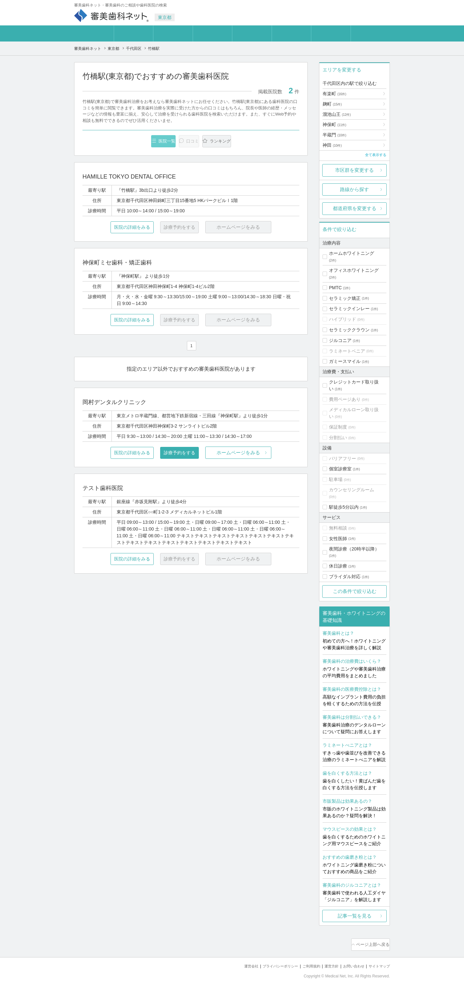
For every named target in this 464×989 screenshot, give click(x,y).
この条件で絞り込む (354, 591)
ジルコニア (340, 340)
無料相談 (338, 528)
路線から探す (354, 189)
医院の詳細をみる (118, 228)
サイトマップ (377, 963)
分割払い (338, 437)
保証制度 (338, 427)
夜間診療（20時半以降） (354, 548)
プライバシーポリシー (264, 963)
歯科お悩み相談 (331, 33)
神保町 (334, 124)
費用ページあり (345, 399)
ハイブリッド (342, 319)
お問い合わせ (348, 963)
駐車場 (336, 479)
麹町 (332, 103)
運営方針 (322, 963)
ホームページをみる (263, 453)
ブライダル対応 (345, 576)
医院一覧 (127, 141)
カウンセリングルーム (351, 489)
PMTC (335, 287)
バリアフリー (342, 458)
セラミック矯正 (345, 298)
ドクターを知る (212, 33)
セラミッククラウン (349, 329)
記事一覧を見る (355, 916)
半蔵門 (334, 134)
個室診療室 (340, 468)
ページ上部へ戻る (371, 943)
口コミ (291, 33)
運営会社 (230, 963)
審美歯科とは (93, 33)
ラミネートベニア (347, 351)
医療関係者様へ (370, 33)
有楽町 (334, 93)
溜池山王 (337, 114)
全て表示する (375, 155)
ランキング (262, 141)
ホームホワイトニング (351, 253)
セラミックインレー (349, 308)
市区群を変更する (354, 170)
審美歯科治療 (173, 33)
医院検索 (133, 33)
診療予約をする (191, 453)
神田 (332, 145)
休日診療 (338, 565)
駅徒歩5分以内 (344, 507)
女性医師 (338, 538)
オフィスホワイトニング (354, 270)
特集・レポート (252, 33)
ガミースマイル (345, 361)
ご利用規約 (299, 963)
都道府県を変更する (354, 208)
